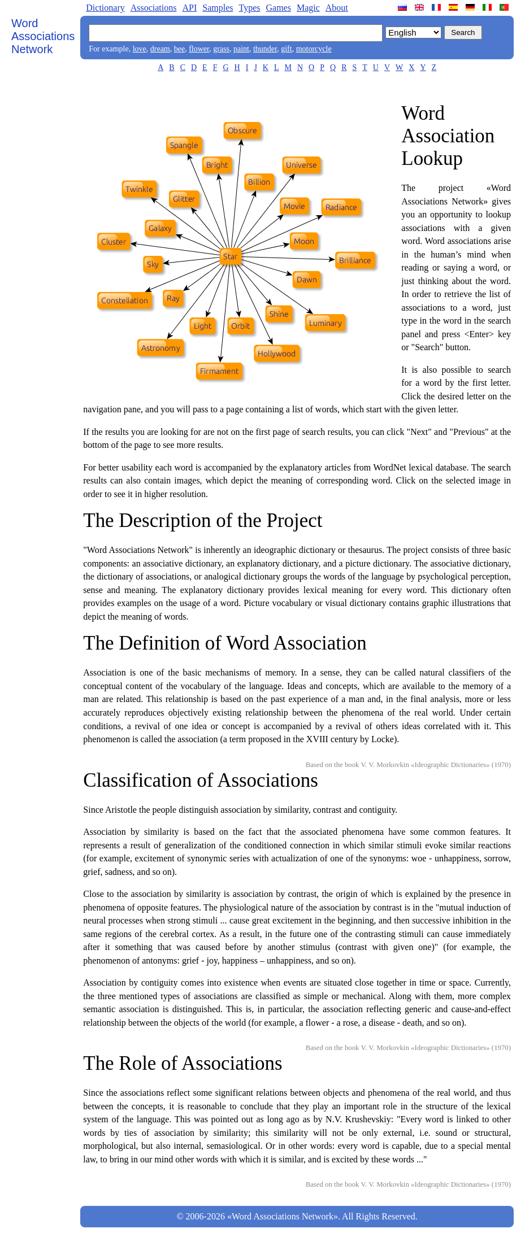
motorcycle (314, 49)
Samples (217, 7)
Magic (308, 7)
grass (221, 49)
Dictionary (105, 7)
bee (179, 49)
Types (249, 7)
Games (278, 7)
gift (286, 49)
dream (160, 49)
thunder (265, 49)
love (139, 49)
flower (199, 49)
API (189, 7)
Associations (154, 7)
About (337, 7)
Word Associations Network (43, 36)
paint (241, 49)
